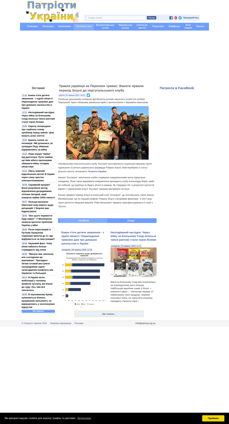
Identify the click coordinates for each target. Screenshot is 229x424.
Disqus (131, 220)
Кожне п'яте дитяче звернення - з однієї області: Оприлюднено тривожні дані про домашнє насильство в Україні (37, 101)
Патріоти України (97, 171)
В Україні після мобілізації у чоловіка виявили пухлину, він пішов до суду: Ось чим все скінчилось (37, 283)
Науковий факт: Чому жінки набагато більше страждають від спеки (37, 246)
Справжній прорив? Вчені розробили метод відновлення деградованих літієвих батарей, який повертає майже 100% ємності (38, 191)
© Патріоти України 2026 (34, 323)
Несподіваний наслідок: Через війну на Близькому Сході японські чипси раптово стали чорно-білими (133, 236)
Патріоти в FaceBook (177, 88)
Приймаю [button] (213, 418)
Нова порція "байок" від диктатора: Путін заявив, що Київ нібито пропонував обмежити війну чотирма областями (37, 160)
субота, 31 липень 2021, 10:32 (72, 95)
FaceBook (83, 220)
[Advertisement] (114, 59)
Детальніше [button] (84, 418)
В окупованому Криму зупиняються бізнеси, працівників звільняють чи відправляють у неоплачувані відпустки (38, 300)
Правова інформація (60, 323)
